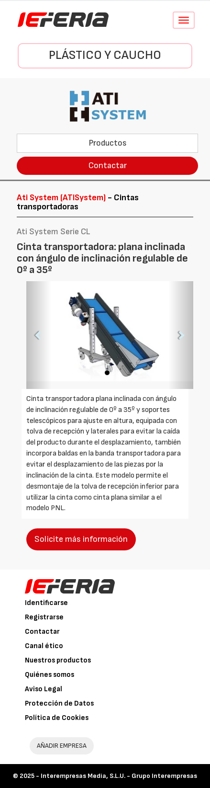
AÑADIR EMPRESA (62, 746)
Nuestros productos (58, 660)
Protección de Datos (59, 703)
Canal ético (44, 646)
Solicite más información (81, 539)
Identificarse (46, 602)
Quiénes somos (49, 674)
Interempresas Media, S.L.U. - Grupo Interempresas (119, 776)
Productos (107, 143)
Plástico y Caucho (105, 55)
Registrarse (44, 617)
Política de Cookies (56, 717)
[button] (38, 335)
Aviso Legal (43, 689)
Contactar (107, 165)
